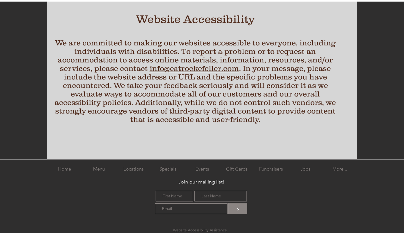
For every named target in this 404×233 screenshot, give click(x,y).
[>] (237, 208)
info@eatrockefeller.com (194, 68)
